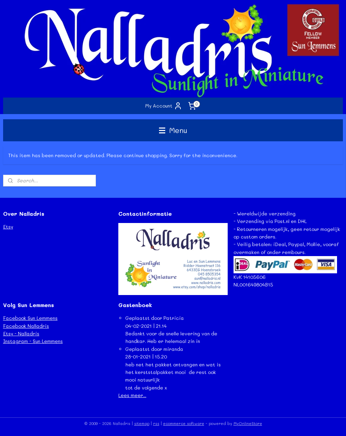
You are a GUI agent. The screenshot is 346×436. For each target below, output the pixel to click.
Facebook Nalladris (26, 326)
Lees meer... (132, 395)
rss (156, 423)
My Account (163, 106)
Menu (173, 130)
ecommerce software (183, 423)
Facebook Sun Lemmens (30, 318)
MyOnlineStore (248, 423)
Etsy (8, 226)
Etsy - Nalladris (21, 333)
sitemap (141, 423)
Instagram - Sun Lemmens (33, 341)
